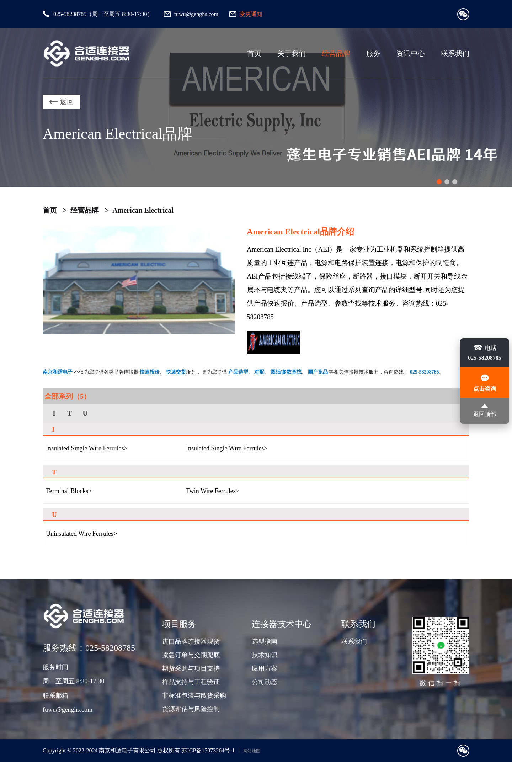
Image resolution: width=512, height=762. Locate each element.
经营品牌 (336, 53)
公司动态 (264, 682)
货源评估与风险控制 (191, 709)
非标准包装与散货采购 (194, 695)
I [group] (54, 413)
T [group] (69, 413)
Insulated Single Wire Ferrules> (87, 448)
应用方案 (264, 668)
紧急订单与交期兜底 (191, 654)
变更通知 (251, 14)
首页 (254, 53)
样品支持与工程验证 (191, 682)
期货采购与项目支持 (191, 668)
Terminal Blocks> (69, 490)
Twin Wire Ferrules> (212, 490)
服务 (373, 53)
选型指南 (264, 641)
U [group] (84, 413)
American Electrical (143, 210)
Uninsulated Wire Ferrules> (81, 533)
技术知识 (264, 654)
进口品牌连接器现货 (191, 641)
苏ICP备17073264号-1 (208, 750)
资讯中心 (410, 53)
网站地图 (251, 750)
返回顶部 (484, 410)
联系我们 (455, 53)
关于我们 (291, 53)
